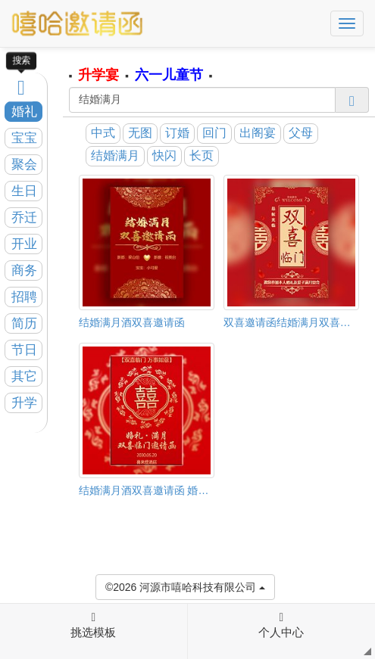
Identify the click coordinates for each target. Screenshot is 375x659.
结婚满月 (115, 155)
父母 (301, 132)
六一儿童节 (169, 74)
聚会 (24, 164)
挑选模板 (93, 625)
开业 (24, 244)
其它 (24, 376)
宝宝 (24, 138)
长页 (201, 155)
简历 (24, 323)
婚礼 (24, 111)
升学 (24, 403)
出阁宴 (257, 132)
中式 (103, 132)
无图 (140, 132)
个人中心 (281, 625)
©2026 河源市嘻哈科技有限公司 (185, 586)
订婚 (177, 132)
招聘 (24, 297)
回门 (214, 132)
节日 (24, 350)
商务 (24, 270)
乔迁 (24, 217)
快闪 (164, 155)
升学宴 (98, 74)
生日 (24, 191)
